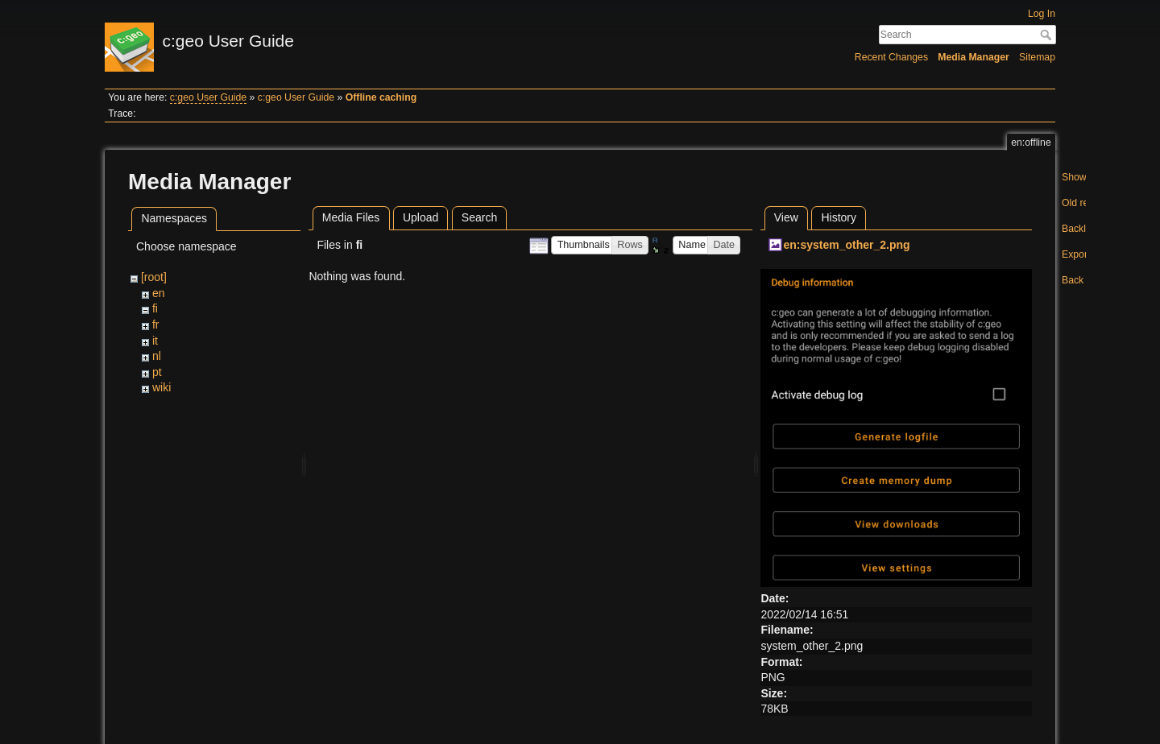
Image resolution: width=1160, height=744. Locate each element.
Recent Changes (891, 57)
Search (1047, 34)
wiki (161, 387)
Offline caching (381, 97)
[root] (154, 277)
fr (156, 324)
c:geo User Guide (208, 97)
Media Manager (973, 57)
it (155, 340)
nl (156, 355)
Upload (420, 217)
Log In (1041, 13)
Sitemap (1037, 57)
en (158, 293)
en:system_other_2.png (846, 244)
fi (155, 308)
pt (157, 372)
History (838, 217)
